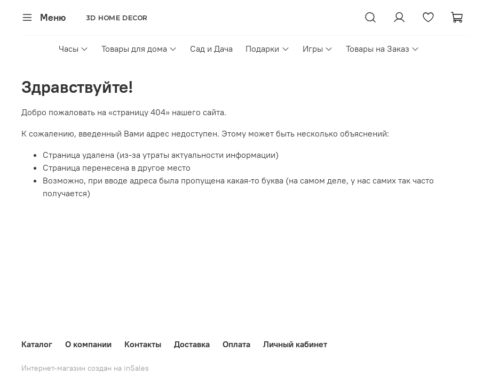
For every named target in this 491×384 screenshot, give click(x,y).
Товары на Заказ (382, 48)
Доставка (192, 344)
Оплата (236, 344)
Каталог (36, 344)
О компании (88, 344)
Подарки (267, 48)
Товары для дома (139, 48)
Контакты (142, 344)
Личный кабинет (295, 344)
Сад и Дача (211, 48)
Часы (74, 48)
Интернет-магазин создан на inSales (85, 368)
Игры (318, 48)
